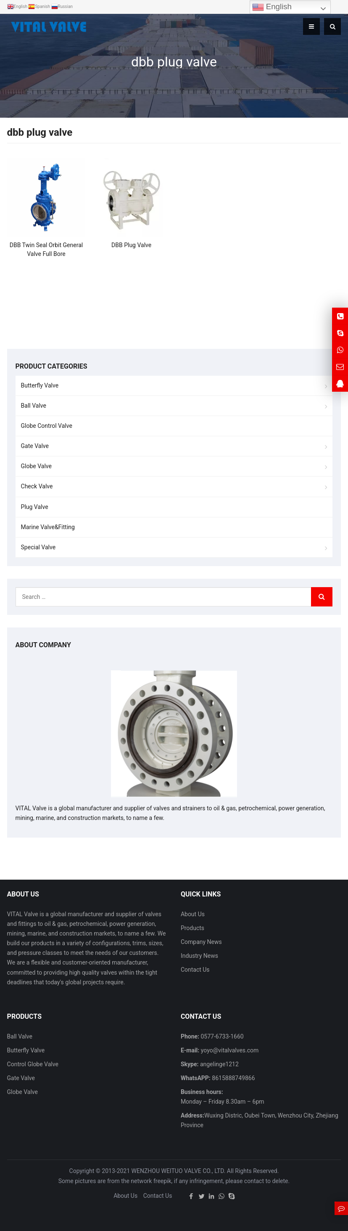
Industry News (199, 955)
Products (192, 928)
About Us (193, 914)
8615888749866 (233, 1078)
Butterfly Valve (40, 385)
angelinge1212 (218, 1064)
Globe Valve (36, 466)
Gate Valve (35, 446)
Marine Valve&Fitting (48, 527)
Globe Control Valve (46, 425)
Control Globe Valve (32, 1064)
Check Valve (37, 486)
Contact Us (195, 969)
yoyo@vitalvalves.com (228, 1050)
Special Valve (38, 547)
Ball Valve (33, 405)
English (272, 7)
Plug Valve (34, 506)
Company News (201, 941)
